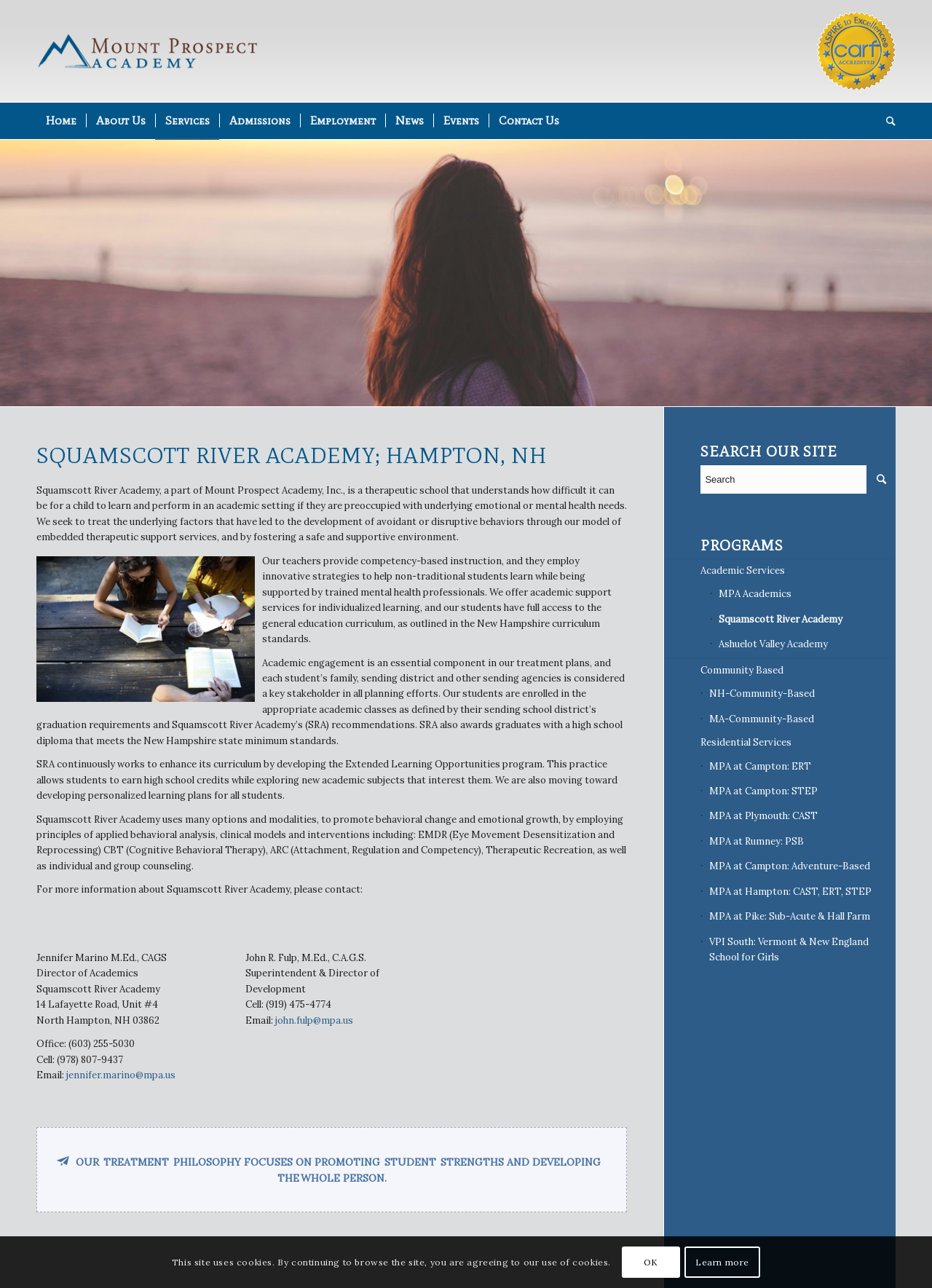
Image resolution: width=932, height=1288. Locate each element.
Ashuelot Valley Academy (773, 644)
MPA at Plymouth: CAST (763, 816)
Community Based (741, 670)
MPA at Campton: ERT (760, 766)
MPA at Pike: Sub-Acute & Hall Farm (789, 916)
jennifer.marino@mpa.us (120, 1075)
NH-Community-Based (762, 693)
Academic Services (742, 570)
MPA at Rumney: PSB (756, 841)
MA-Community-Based (761, 719)
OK (651, 1262)
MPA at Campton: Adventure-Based (789, 866)
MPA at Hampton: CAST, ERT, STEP (790, 891)
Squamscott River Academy (780, 619)
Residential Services (745, 742)
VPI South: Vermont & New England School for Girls (789, 949)
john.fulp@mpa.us (314, 1020)
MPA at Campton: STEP (763, 791)
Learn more (722, 1262)
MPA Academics (755, 594)
